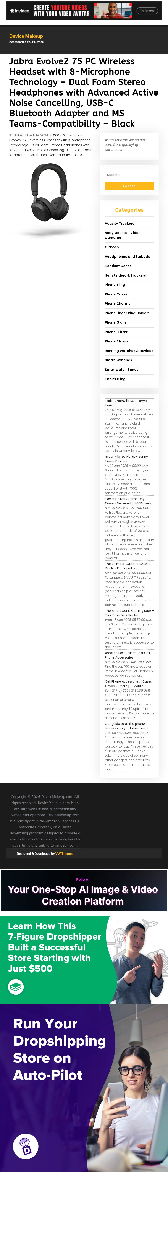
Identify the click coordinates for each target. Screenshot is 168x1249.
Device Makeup (26, 36)
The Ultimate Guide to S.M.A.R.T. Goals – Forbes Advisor (129, 566)
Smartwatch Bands (122, 369)
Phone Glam (115, 322)
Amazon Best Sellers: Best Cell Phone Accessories (127, 655)
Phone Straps (116, 341)
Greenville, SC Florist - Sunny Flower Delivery (126, 458)
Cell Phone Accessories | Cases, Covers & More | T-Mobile (128, 683)
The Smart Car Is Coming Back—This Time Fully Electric (129, 612)
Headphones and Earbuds (127, 256)
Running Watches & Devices (129, 351)
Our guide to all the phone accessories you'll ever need (126, 726)
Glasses (112, 247)
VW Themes (64, 853)
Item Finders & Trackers (125, 275)
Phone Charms (117, 303)
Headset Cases (118, 266)
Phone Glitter (116, 332)
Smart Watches (118, 360)
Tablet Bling (115, 379)
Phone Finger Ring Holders (127, 313)
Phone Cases (116, 294)
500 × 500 (61, 135)
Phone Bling (115, 284)
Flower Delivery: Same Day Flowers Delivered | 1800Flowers (128, 501)
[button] (84, 52)
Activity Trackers (119, 223)
